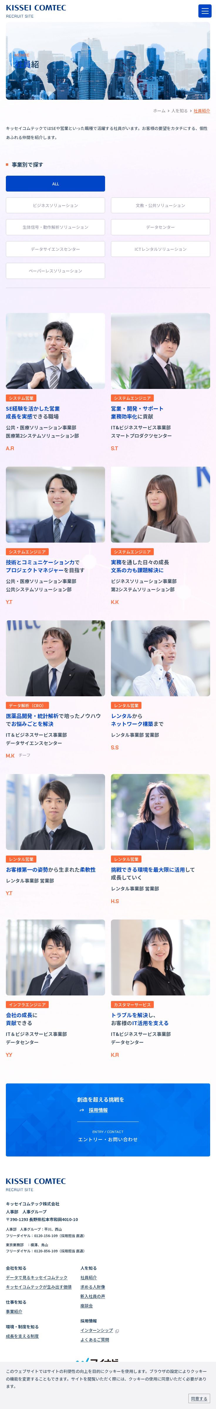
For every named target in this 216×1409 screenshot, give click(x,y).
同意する (199, 1398)
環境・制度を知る (22, 1327)
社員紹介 (88, 1277)
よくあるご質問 (94, 1339)
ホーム (159, 111)
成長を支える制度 (22, 1336)
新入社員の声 (92, 1296)
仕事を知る (16, 1302)
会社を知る (16, 1268)
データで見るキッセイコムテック (37, 1277)
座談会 (86, 1305)
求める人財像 (92, 1287)
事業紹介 (14, 1311)
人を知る (179, 111)
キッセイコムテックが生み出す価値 (39, 1287)
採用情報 (88, 1321)
